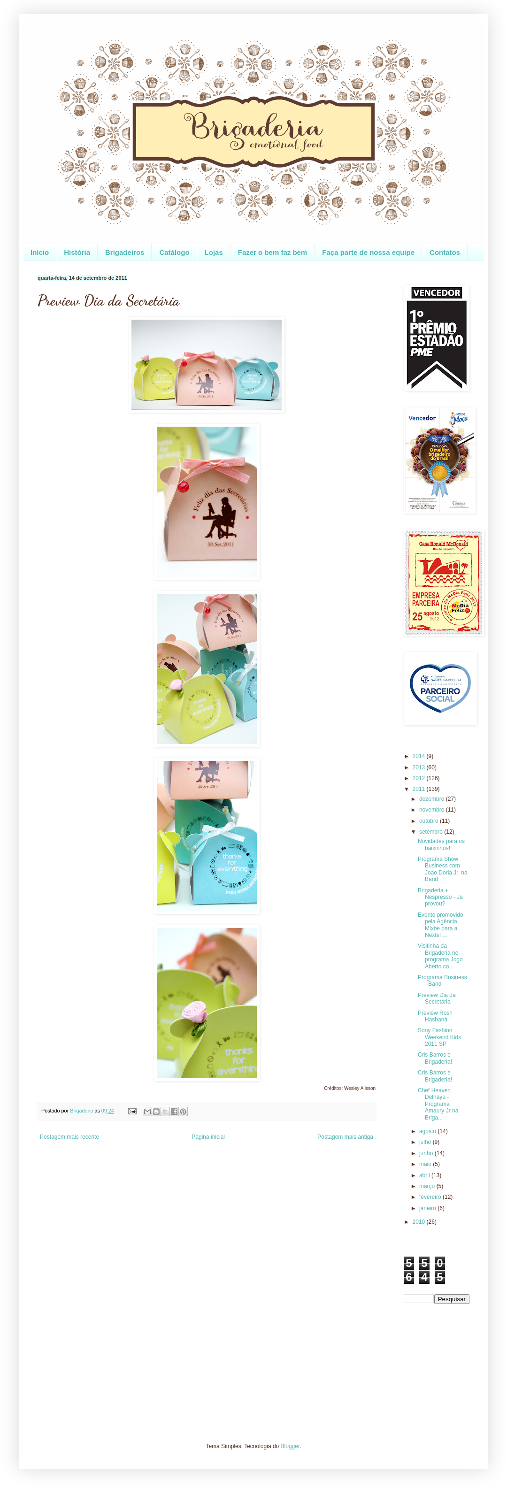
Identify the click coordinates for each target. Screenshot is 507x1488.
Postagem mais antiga (345, 1137)
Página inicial (208, 1137)
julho (426, 1142)
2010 (420, 1222)
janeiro (428, 1208)
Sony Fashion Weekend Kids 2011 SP (439, 1037)
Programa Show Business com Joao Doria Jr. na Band (443, 869)
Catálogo (174, 252)
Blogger (290, 1446)
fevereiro (431, 1197)
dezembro (432, 799)
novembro (432, 809)
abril (425, 1175)
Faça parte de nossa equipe (368, 252)
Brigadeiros (124, 252)
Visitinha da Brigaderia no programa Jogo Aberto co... (440, 956)
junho (427, 1153)
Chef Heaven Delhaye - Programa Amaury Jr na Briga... (438, 1104)
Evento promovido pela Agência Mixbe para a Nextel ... (440, 925)
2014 (420, 756)
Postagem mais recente (69, 1137)
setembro (431, 831)
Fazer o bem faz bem (272, 252)
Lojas (214, 252)
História (77, 252)
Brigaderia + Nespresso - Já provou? (440, 897)
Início (40, 252)
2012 (420, 778)
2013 (420, 767)
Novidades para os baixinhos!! (441, 844)
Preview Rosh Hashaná (435, 1016)
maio (426, 1164)
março (428, 1186)
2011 (420, 789)
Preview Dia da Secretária (437, 998)
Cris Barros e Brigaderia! (435, 1058)
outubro (429, 821)
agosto (428, 1131)
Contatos (445, 252)
